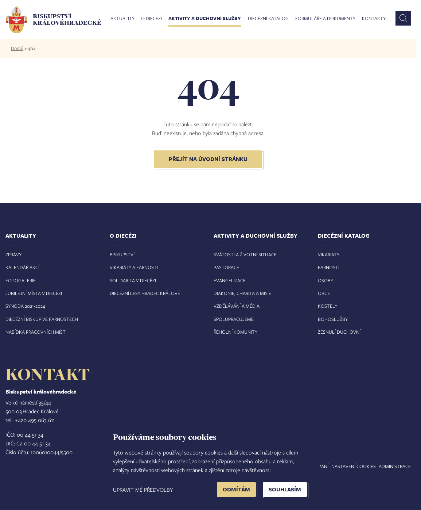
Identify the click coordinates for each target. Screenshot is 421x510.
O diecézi (151, 19)
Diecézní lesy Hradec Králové (145, 293)
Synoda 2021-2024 (25, 306)
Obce (324, 293)
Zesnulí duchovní (339, 332)
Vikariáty (328, 254)
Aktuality (122, 19)
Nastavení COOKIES (353, 466)
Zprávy (13, 254)
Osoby (325, 280)
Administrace (395, 466)
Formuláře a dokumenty (325, 19)
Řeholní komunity (235, 332)
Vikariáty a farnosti (134, 267)
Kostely (327, 306)
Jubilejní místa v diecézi (33, 293)
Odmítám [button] (236, 489)
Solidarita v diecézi (133, 280)
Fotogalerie (20, 280)
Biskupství (122, 254)
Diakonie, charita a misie (242, 293)
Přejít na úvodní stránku (208, 159)
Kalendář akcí (22, 267)
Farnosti (328, 267)
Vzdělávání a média (237, 306)
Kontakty (374, 19)
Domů (17, 48)
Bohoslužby (333, 319)
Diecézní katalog (268, 19)
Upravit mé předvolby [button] (143, 489)
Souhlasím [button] (285, 489)
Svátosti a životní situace (245, 254)
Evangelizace (230, 280)
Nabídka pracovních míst (35, 332)
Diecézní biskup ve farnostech (41, 319)
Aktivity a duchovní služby (204, 19)
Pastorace (226, 267)
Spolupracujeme (234, 319)
